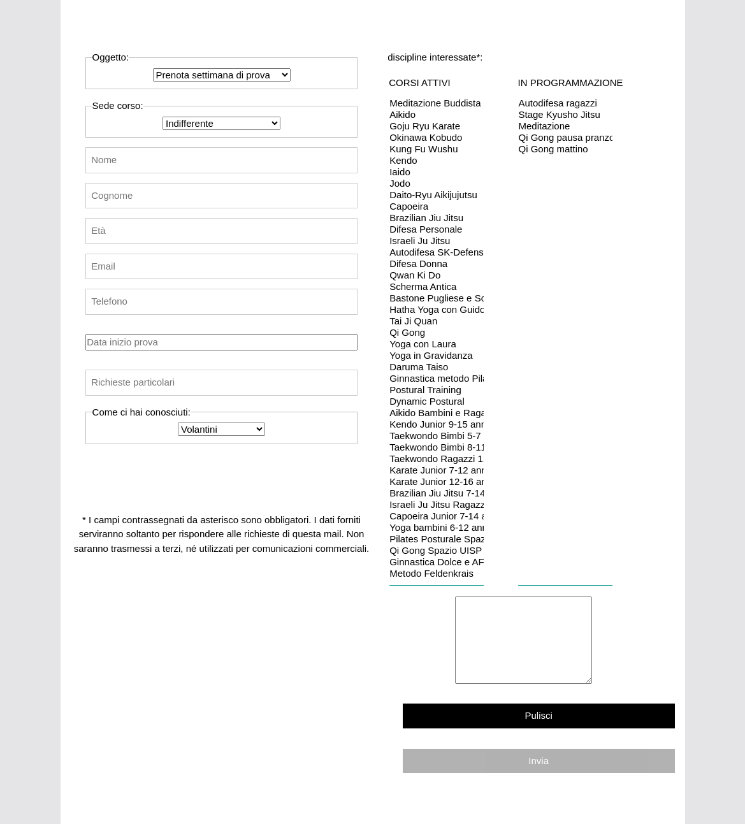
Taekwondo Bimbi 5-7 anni (436, 436)
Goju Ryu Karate (436, 126)
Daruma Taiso (436, 367)
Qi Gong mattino (565, 149)
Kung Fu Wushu (436, 149)
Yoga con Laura (436, 344)
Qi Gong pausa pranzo (565, 137)
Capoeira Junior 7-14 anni (436, 516)
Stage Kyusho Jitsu (565, 114)
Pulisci (539, 715)
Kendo (436, 160)
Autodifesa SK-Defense (436, 252)
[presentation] (196, 474)
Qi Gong (436, 332)
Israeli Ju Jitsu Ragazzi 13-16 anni (436, 504)
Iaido (436, 172)
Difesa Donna (436, 264)
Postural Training (436, 390)
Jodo (436, 183)
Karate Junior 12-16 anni (436, 482)
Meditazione (565, 126)
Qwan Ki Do (436, 275)
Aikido (436, 114)
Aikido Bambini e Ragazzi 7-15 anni (436, 413)
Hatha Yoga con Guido (436, 309)
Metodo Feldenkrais (436, 573)
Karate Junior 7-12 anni (436, 470)
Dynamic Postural (436, 401)
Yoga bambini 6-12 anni (436, 527)
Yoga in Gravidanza (436, 355)
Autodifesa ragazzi (565, 103)
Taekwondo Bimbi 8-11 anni (436, 447)
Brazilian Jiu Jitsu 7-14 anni (436, 493)
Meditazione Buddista (436, 103)
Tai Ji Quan (436, 321)
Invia (538, 760)
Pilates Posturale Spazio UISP (436, 539)
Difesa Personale (436, 229)
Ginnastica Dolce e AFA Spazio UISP (436, 562)
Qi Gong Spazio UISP (436, 550)
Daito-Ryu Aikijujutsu (436, 195)
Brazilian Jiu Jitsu (436, 218)
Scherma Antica (436, 287)
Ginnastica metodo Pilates (436, 378)
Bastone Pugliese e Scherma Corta (436, 298)
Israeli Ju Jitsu (436, 241)
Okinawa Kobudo (436, 137)
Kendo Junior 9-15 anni (436, 424)
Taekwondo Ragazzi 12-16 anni (436, 459)
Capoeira (436, 206)
